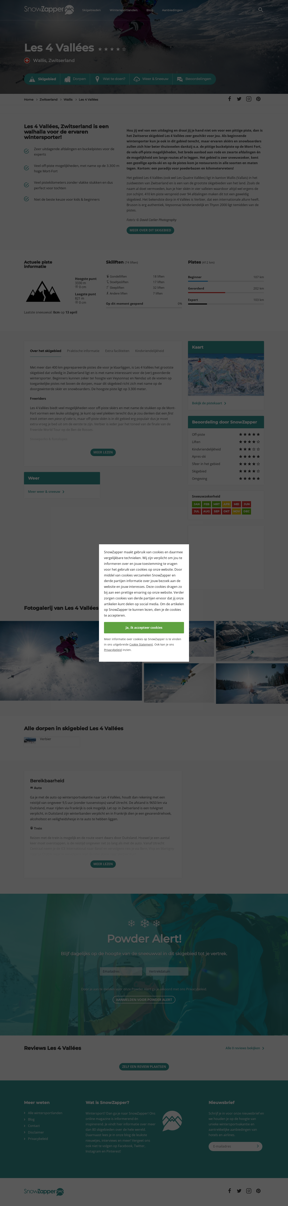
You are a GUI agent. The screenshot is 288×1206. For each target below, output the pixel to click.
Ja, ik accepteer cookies (144, 627)
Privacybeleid (113, 650)
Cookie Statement (141, 644)
